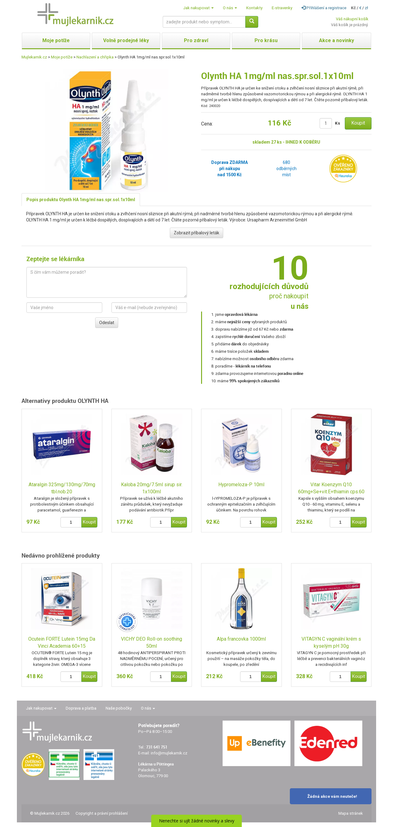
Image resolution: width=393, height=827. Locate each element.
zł (366, 8)
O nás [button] (230, 8)
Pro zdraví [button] (196, 40)
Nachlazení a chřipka (95, 57)
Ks (337, 123)
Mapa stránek (350, 813)
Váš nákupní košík (352, 19)
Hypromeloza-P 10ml (241, 484)
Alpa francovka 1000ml (241, 639)
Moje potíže (61, 57)
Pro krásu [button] (266, 40)
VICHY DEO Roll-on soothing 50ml (151, 642)
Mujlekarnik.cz (34, 57)
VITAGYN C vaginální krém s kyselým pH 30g (331, 642)
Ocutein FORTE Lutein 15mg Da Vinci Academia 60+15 (61, 642)
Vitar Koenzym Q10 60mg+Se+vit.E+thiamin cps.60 (331, 488)
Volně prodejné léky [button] (126, 40)
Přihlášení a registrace (324, 8)
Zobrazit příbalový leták (196, 232)
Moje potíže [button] (56, 40)
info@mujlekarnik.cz (169, 753)
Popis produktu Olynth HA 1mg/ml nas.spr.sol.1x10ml (80, 199)
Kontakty (254, 8)
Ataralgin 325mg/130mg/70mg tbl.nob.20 (62, 488)
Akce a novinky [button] (336, 40)
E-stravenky (282, 8)
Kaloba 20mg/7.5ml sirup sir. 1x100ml (151, 488)
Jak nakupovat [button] (198, 8)
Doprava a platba (81, 708)
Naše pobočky (119, 708)
